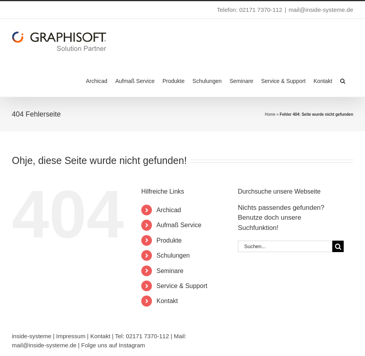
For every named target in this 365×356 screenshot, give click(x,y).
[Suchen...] (285, 246)
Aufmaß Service (178, 225)
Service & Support (181, 286)
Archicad (168, 210)
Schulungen (173, 255)
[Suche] (338, 246)
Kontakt (167, 301)
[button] (342, 80)
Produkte (169, 240)
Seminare (169, 270)
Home (270, 114)
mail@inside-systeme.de (320, 9)
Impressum (70, 336)
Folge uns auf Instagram (113, 345)
